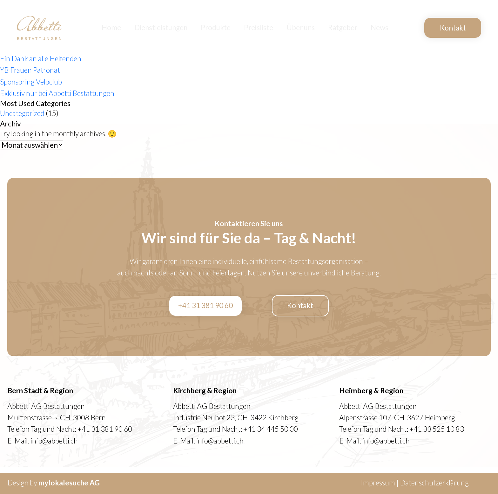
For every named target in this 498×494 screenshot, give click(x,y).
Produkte (225, 28)
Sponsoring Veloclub (31, 82)
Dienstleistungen (173, 28)
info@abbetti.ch (54, 440)
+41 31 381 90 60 (205, 305)
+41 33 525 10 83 (436, 429)
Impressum (378, 482)
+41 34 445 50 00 (270, 429)
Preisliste (266, 28)
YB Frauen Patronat (30, 70)
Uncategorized (22, 113)
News (380, 28)
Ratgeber (345, 28)
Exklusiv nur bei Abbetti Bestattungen (57, 93)
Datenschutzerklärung (434, 482)
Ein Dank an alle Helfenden (40, 58)
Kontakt (453, 28)
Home (127, 28)
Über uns (306, 28)
